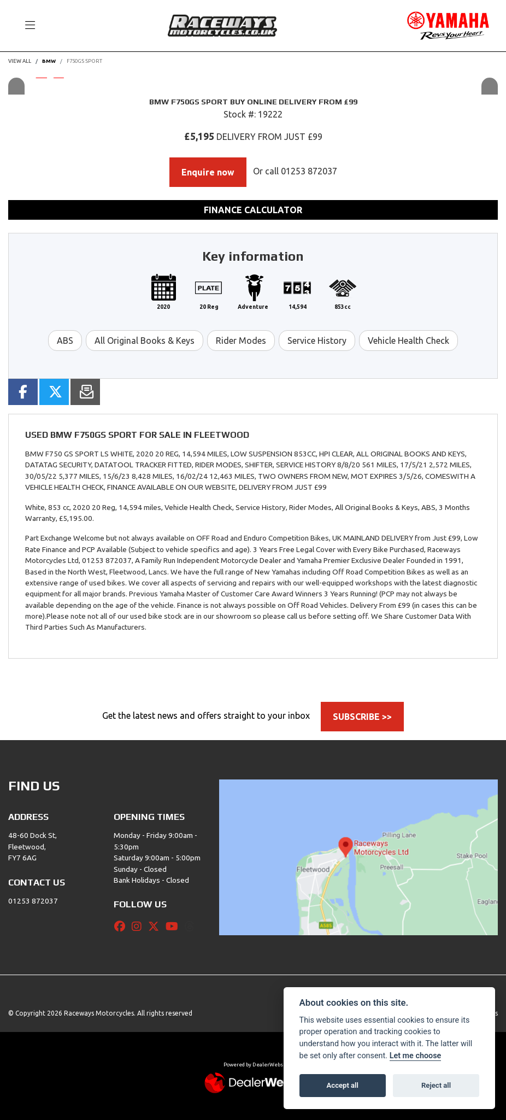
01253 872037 (309, 171)
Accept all (342, 1085)
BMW (49, 61)
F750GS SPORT (84, 61)
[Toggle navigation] (25, 25)
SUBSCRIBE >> (362, 717)
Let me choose (416, 1055)
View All (19, 61)
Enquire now (207, 172)
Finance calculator (253, 210)
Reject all (436, 1085)
